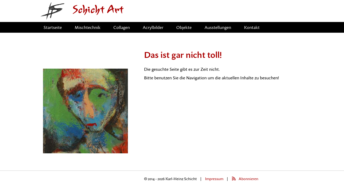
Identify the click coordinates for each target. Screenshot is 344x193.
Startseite (53, 27)
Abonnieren (248, 178)
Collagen (121, 27)
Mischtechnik (88, 27)
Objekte (184, 27)
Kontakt (252, 27)
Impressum (214, 178)
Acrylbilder (153, 27)
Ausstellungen (218, 27)
